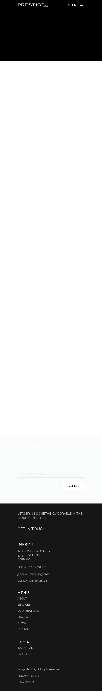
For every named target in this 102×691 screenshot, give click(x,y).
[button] (81, 5)
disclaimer (25, 682)
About (22, 598)
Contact (24, 629)
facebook (24, 654)
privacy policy (28, 675)
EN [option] (74, 5)
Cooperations (28, 610)
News (21, 622)
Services (23, 604)
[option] (74, 5)
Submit (74, 486)
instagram (25, 648)
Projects (24, 616)
